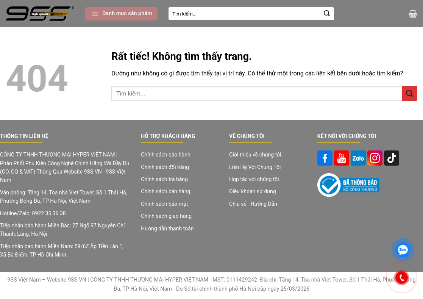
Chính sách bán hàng (165, 191)
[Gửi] (326, 13)
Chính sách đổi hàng (165, 167)
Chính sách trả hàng (164, 179)
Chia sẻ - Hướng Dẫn (253, 204)
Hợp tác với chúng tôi (254, 179)
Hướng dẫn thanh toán (167, 228)
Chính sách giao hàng (166, 216)
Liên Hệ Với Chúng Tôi (255, 167)
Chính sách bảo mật (164, 204)
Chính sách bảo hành (165, 155)
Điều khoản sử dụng (252, 191)
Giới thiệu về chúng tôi (255, 155)
